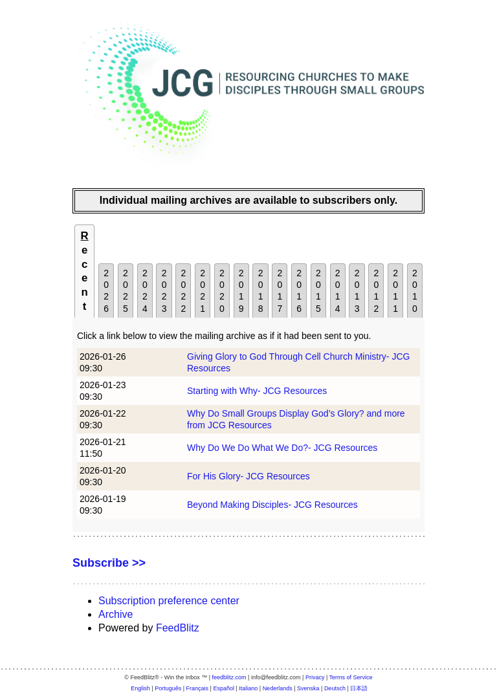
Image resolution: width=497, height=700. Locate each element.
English (140, 688)
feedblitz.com (229, 677)
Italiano (248, 688)
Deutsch (335, 688)
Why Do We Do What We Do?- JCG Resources (282, 448)
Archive (115, 614)
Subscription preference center (168, 600)
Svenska (308, 688)
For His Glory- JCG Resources (248, 476)
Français (197, 688)
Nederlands (278, 688)
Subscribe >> (109, 562)
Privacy (315, 677)
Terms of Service (351, 677)
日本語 (359, 688)
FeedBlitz (177, 627)
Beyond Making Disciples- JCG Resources (272, 504)
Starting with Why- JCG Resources (257, 391)
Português (168, 688)
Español (223, 688)
